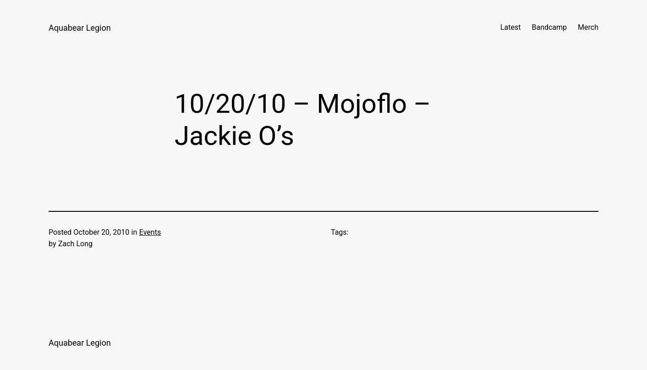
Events (150, 232)
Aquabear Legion (80, 28)
